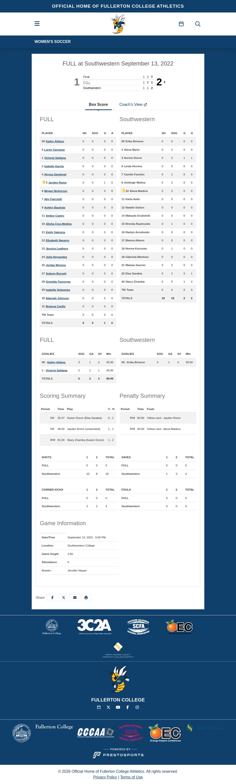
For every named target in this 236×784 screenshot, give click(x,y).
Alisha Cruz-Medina (59, 223)
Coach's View (133, 104)
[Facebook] (127, 707)
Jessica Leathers (57, 248)
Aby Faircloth (53, 199)
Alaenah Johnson (57, 298)
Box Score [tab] (98, 104)
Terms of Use (131, 777)
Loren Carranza (54, 149)
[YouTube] (118, 707)
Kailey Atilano (55, 141)
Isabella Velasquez (58, 289)
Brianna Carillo (55, 306)
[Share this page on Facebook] (52, 597)
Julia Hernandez (56, 256)
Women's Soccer (53, 42)
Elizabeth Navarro (57, 240)
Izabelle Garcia (54, 166)
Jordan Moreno (56, 265)
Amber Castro (55, 215)
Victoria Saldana (55, 157)
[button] (86, 597)
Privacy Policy (105, 777)
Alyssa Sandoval (55, 174)
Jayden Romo (57, 182)
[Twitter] (108, 707)
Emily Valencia (55, 232)
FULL (86, 82)
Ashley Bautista (54, 207)
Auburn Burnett (56, 273)
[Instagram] (137, 707)
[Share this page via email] (75, 597)
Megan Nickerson (55, 190)
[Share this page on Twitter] (63, 597)
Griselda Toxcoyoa (58, 281)
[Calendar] (99, 707)
